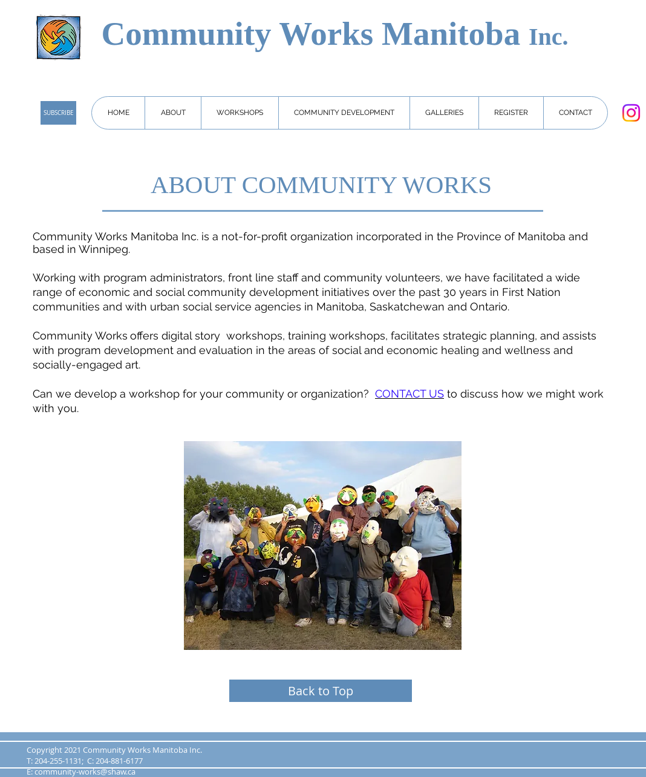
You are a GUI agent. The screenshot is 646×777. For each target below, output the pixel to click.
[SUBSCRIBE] (58, 113)
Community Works (241, 33)
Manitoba (455, 33)
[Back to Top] (320, 691)
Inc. (549, 36)
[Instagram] (631, 113)
